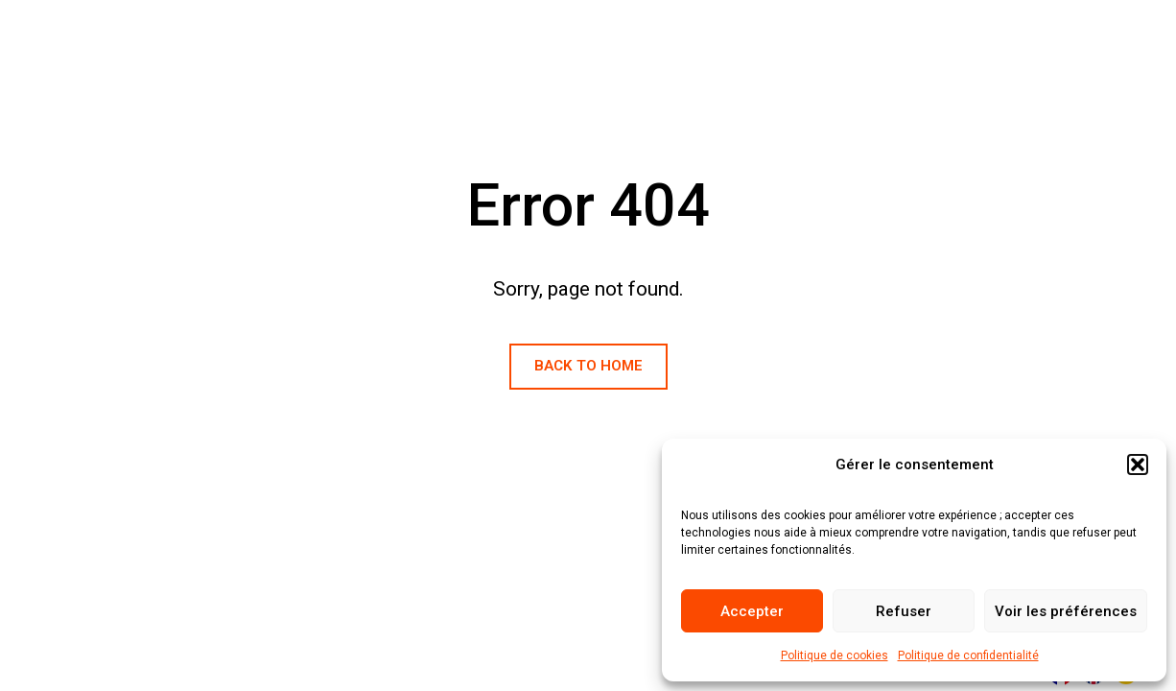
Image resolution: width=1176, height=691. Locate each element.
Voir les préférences (1066, 611)
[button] (1137, 464)
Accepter (752, 611)
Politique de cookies (834, 655)
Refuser (903, 611)
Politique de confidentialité (968, 655)
